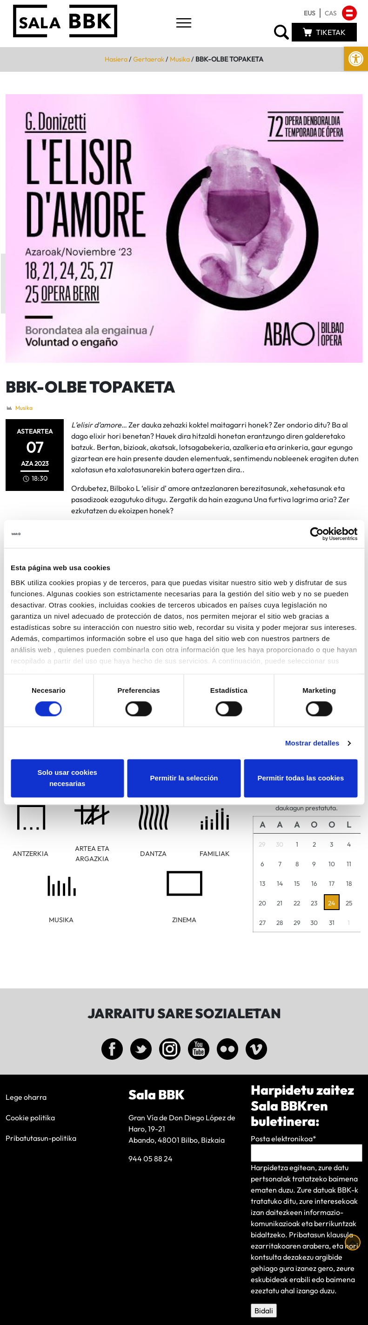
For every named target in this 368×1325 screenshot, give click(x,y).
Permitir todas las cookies (300, 778)
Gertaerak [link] (148, 59)
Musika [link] (180, 59)
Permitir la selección (184, 778)
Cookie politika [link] (30, 1117)
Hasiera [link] (116, 59)
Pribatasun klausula (321, 1234)
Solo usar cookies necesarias (67, 778)
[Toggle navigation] (183, 23)
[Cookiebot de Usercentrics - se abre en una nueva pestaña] (316, 534)
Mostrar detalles (312, 743)
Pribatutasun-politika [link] (41, 1138)
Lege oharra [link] (26, 1097)
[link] (356, 59)
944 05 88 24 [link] (150, 1158)
